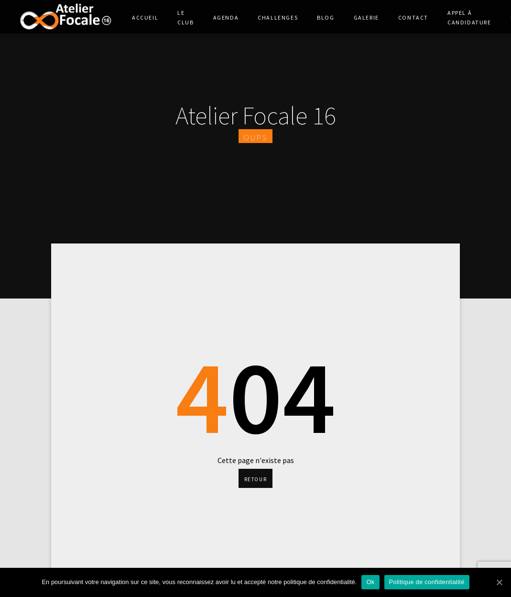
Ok (370, 582)
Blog (325, 17)
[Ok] (499, 582)
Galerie (366, 17)
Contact (413, 17)
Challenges (278, 17)
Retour (255, 478)
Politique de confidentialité (427, 582)
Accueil (145, 17)
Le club (185, 16)
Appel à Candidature (469, 16)
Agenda (226, 17)
